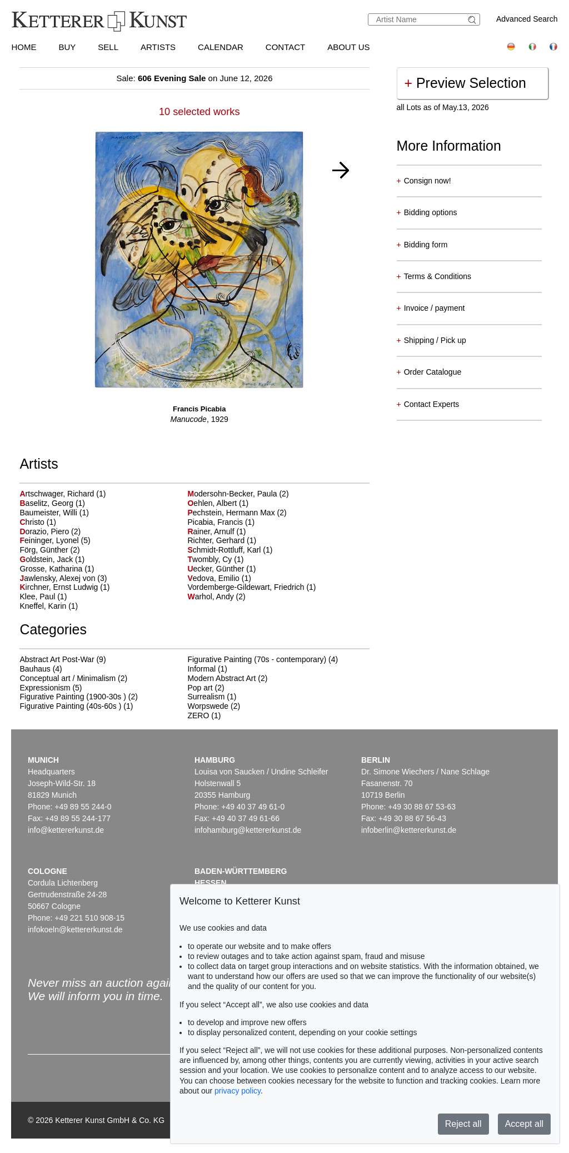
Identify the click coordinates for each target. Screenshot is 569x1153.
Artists (158, 47)
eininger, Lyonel (50, 540)
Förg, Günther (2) (49, 549)
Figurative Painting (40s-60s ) (70, 706)
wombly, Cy (210, 559)
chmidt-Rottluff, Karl (225, 549)
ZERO (198, 715)
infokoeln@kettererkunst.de (75, 929)
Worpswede (207, 706)
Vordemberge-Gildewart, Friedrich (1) (251, 587)
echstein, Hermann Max (232, 512)
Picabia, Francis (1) (220, 522)
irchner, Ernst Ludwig (59, 587)
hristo (32, 522)
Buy (67, 47)
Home (23, 47)
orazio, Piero (45, 531)
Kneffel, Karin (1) (48, 606)
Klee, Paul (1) (43, 596)
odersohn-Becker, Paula (233, 493)
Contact (285, 47)
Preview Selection (465, 83)
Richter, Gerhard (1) (221, 540)
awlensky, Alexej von (58, 578)
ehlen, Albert (213, 503)
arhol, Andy (211, 596)
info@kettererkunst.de (66, 830)
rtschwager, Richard (57, 493)
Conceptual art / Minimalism (67, 678)
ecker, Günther (216, 568)
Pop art (199, 687)
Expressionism (44, 687)
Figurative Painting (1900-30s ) (72, 696)
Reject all (463, 1124)
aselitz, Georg (47, 503)
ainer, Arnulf (211, 531)
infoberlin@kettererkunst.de (408, 830)
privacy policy (237, 1090)
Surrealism (205, 696)
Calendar (220, 47)
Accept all (524, 1124)
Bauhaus (34, 668)
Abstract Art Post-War (56, 659)
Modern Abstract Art (221, 678)
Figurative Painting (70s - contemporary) (256, 659)
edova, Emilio (214, 578)
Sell (108, 47)
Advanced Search (527, 18)
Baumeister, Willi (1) (53, 512)
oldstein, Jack (47, 559)
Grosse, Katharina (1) (56, 568)
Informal (201, 668)
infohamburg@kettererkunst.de (247, 830)
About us (348, 47)
